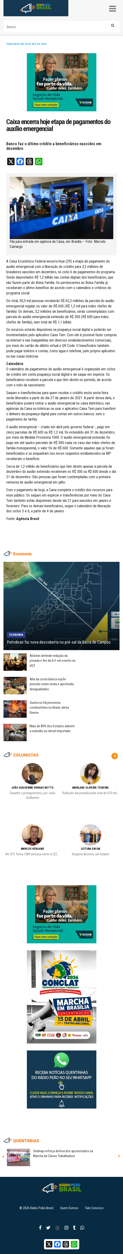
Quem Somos (69, 1208)
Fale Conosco (94, 1208)
